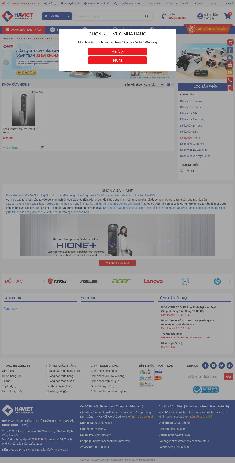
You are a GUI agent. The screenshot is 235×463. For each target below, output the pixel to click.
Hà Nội (117, 51)
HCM (117, 60)
